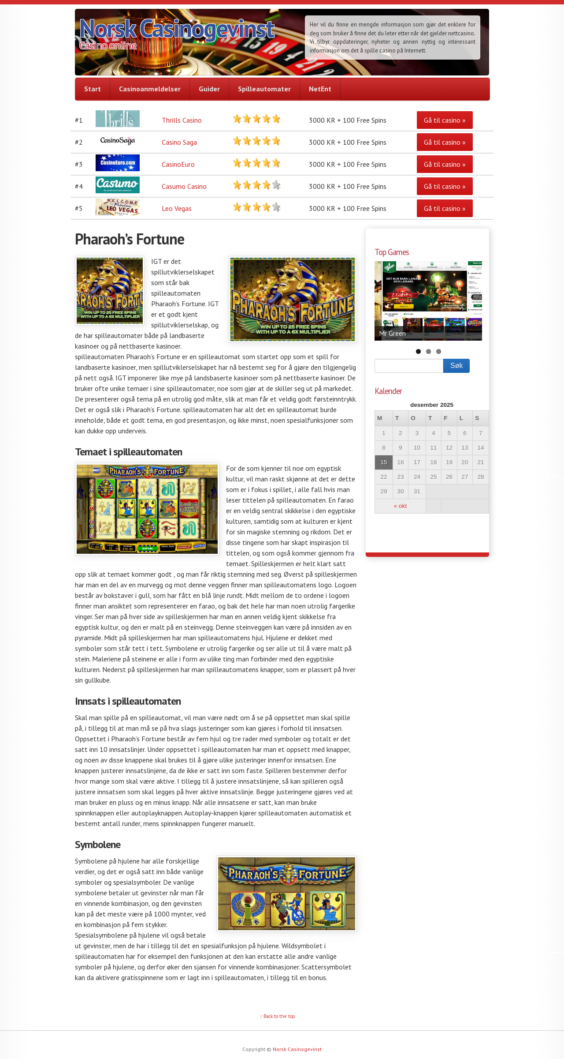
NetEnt (320, 88)
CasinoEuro (178, 164)
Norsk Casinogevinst (176, 28)
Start (92, 88)
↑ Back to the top (278, 1016)
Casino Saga (179, 142)
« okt (400, 506)
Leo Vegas (177, 208)
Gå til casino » (445, 120)
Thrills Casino (182, 120)
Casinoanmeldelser (150, 88)
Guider (209, 88)
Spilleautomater (264, 88)
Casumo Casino (184, 186)
